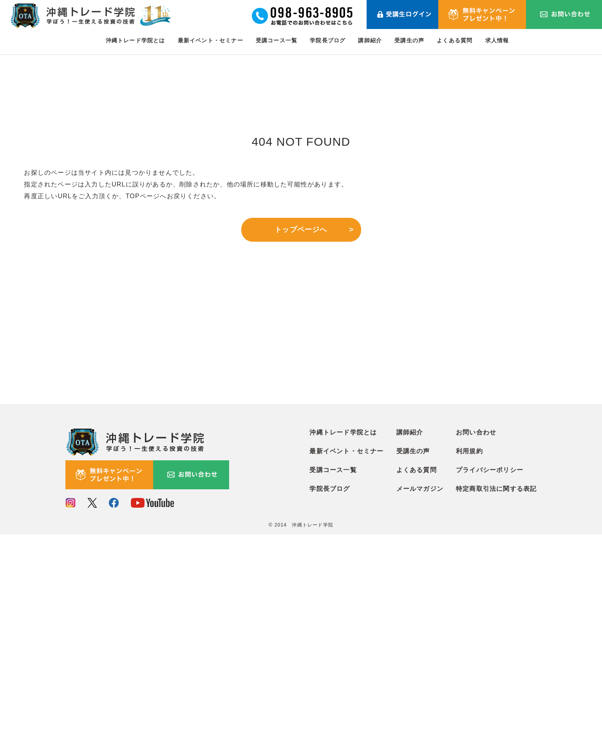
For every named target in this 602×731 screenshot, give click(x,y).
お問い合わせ (476, 629)
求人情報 (497, 40)
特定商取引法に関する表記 (496, 685)
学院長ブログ (327, 40)
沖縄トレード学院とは (135, 40)
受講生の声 (409, 40)
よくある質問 (454, 40)
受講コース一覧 (276, 40)
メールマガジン (419, 685)
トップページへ (301, 229)
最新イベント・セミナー (210, 40)
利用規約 (469, 647)
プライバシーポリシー (489, 666)
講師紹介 (370, 40)
